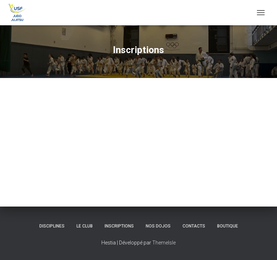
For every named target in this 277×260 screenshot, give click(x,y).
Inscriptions (119, 226)
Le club (84, 226)
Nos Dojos (158, 226)
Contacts (194, 226)
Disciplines (52, 226)
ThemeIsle (164, 243)
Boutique (227, 226)
